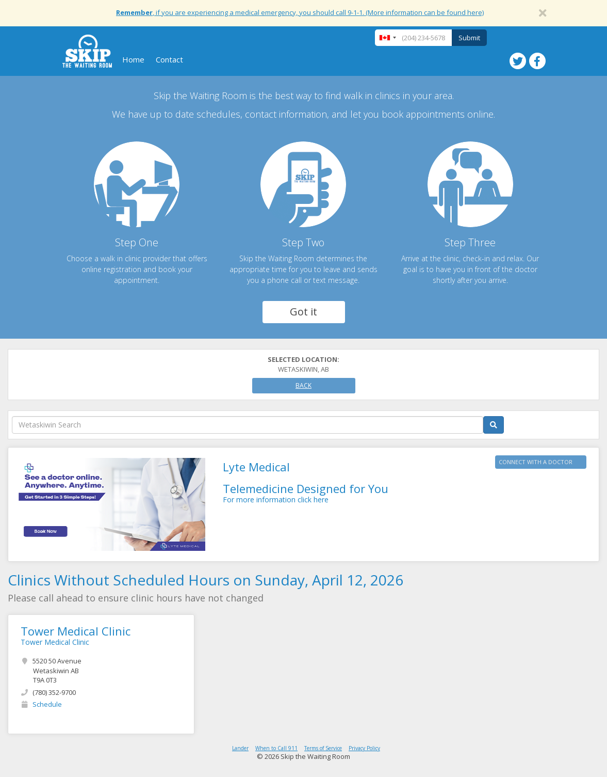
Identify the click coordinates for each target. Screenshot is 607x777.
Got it (303, 312)
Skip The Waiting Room (87, 51)
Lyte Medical (256, 466)
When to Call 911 (276, 748)
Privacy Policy (364, 748)
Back (303, 385)
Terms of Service (323, 748)
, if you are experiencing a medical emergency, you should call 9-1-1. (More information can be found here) (300, 12)
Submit (469, 37)
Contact (169, 59)
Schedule (47, 704)
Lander (240, 748)
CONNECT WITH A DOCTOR (535, 462)
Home (133, 59)
